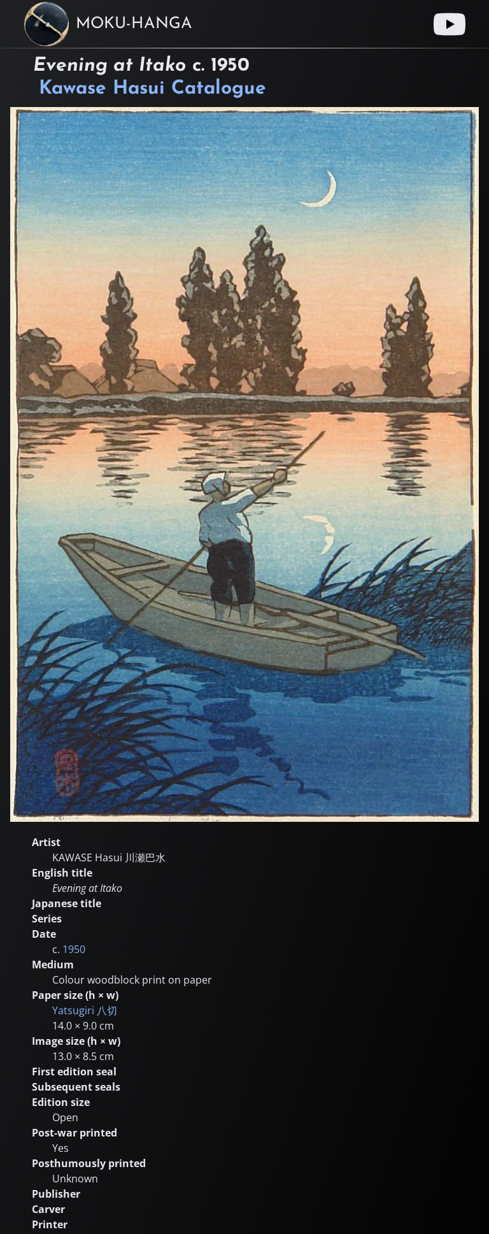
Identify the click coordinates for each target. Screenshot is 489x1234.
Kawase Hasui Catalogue (152, 89)
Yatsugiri (84, 1010)
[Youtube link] (449, 24)
